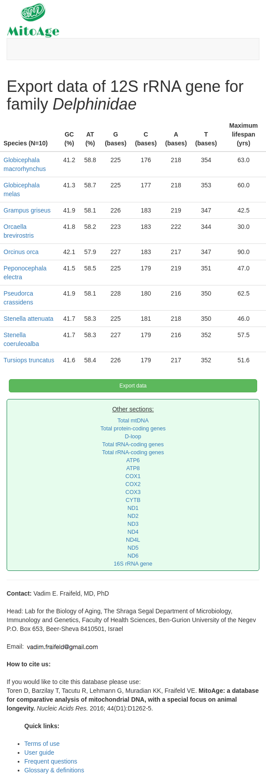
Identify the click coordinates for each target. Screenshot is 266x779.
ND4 (132, 532)
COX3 (133, 492)
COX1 (133, 476)
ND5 (132, 548)
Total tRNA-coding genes (132, 444)
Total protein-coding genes (133, 429)
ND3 (132, 524)
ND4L (133, 540)
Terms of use (42, 743)
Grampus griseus (27, 210)
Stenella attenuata (28, 318)
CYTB (133, 500)
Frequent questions (50, 761)
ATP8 (133, 468)
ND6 (132, 556)
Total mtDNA (133, 421)
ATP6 (133, 460)
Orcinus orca (21, 251)
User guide (39, 752)
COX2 (133, 484)
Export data (132, 386)
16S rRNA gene (133, 564)
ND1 (132, 508)
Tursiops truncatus (29, 360)
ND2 (132, 516)
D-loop (133, 436)
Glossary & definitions (54, 770)
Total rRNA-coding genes (133, 452)
